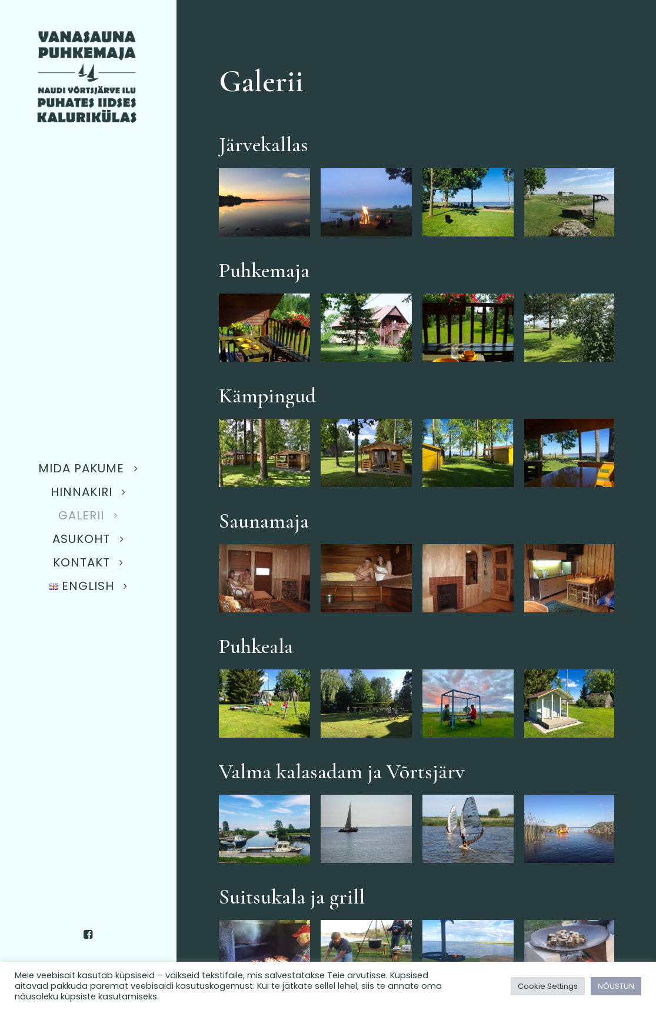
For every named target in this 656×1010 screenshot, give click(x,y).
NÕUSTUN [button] (616, 986)
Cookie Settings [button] (548, 986)
